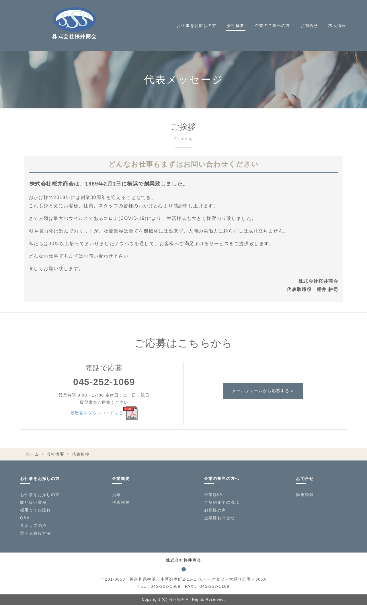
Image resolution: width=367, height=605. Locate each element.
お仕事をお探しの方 (196, 25)
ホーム (32, 454)
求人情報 (337, 25)
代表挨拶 (121, 502)
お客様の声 (215, 510)
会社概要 (236, 25)
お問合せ (309, 25)
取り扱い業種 (33, 502)
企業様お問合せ (219, 518)
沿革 (116, 494)
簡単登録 (305, 494)
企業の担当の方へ (221, 478)
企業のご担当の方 (272, 25)
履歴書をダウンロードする (104, 413)
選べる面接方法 (35, 533)
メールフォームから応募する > (263, 391)
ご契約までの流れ (221, 502)
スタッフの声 (33, 525)
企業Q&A (213, 494)
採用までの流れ (35, 510)
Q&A (25, 518)
